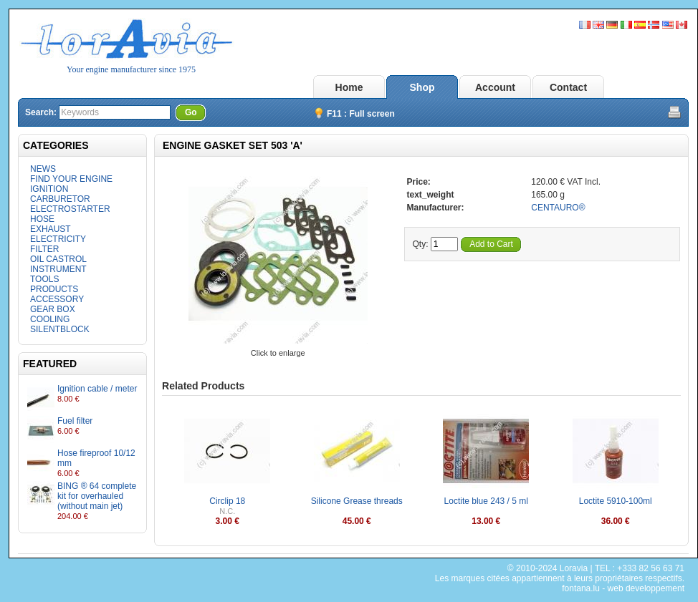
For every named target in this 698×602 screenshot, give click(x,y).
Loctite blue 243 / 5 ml (486, 501)
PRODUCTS (54, 289)
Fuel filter (74, 421)
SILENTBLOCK (60, 329)
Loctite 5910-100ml (615, 501)
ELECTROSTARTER (70, 209)
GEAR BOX (52, 309)
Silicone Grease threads (357, 501)
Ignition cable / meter (97, 389)
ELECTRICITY (58, 239)
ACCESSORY (57, 299)
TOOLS (44, 279)
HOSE (42, 219)
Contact (568, 87)
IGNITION (49, 189)
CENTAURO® (558, 208)
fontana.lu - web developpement (623, 588)
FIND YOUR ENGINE (71, 179)
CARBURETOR (60, 199)
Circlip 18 (227, 501)
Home (349, 87)
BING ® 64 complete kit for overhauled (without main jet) (96, 496)
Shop (422, 87)
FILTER (44, 249)
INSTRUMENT (58, 269)
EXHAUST (50, 229)
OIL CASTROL (58, 259)
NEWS (43, 169)
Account (495, 87)
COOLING (50, 319)
